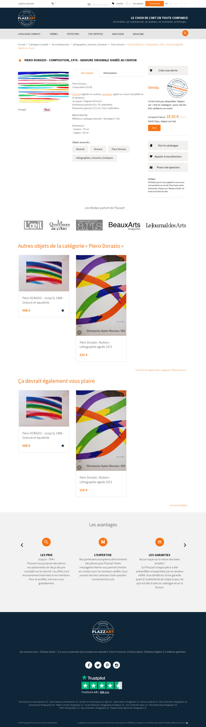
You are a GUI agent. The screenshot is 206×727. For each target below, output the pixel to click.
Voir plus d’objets (178, 504)
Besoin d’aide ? (49, 651)
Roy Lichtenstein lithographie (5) (34, 704)
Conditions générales (175, 651)
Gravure (98, 148)
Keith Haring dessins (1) (81, 707)
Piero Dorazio (118, 43)
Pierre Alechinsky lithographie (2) (53, 707)
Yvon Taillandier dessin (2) (174, 704)
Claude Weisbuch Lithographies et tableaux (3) (137, 704)
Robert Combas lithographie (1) (97, 704)
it (181, 3)
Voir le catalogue (164, 145)
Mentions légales (153, 651)
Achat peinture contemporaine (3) (41, 701)
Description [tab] (87, 72)
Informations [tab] (110, 72)
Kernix (184, 722)
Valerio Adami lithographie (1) (146, 701)
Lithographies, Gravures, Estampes (90, 43)
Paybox (167, 722)
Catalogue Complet (38, 43)
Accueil (21, 43)
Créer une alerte (164, 70)
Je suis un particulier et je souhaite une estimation (83, 651)
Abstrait (80, 148)
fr (166, 3)
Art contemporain (60, 43)
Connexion (154, 3)
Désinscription (136, 651)
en (171, 3)
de (176, 3)
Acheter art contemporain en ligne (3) (111, 701)
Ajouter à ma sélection (166, 156)
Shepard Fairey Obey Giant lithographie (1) (148, 707)
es (185, 3)
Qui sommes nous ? (29, 651)
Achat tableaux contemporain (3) (76, 701)
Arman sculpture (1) (171, 701)
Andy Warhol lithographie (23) (66, 704)
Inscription (138, 3)
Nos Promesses (118, 651)
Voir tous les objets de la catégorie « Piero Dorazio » (161, 369)
